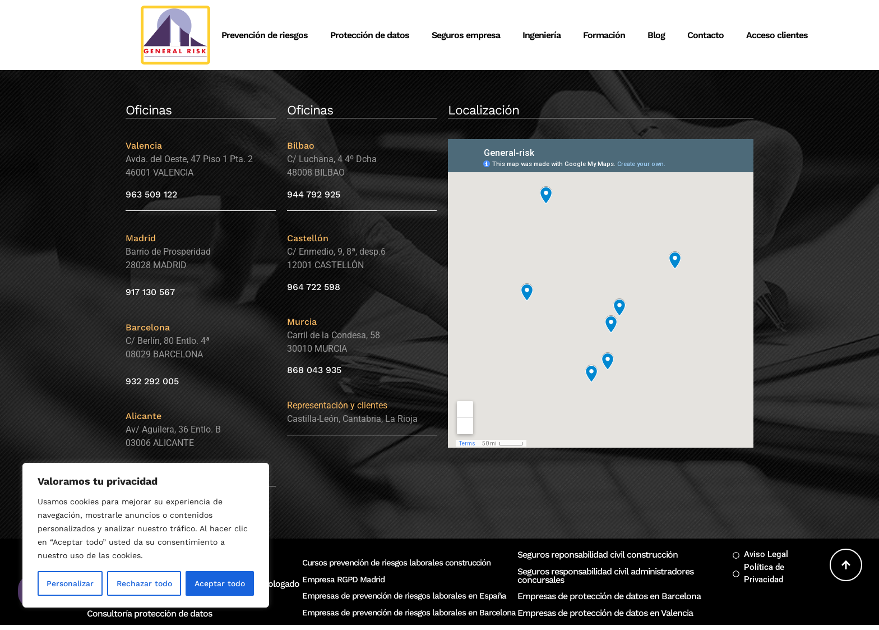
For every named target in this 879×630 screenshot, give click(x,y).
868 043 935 (314, 370)
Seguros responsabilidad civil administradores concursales (605, 575)
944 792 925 (313, 194)
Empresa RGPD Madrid (343, 579)
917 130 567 (150, 292)
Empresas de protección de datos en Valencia (605, 613)
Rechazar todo (144, 583)
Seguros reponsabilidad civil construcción (597, 554)
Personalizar (70, 583)
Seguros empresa (466, 35)
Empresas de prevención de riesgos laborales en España (404, 596)
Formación (604, 35)
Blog (656, 35)
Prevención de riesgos (264, 35)
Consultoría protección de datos (149, 613)
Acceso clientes (777, 35)
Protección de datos (369, 35)
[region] (145, 535)
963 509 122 (151, 194)
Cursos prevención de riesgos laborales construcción (396, 563)
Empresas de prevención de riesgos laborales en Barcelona (409, 613)
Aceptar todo (220, 583)
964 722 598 (313, 287)
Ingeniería (541, 35)
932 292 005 (152, 381)
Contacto (705, 35)
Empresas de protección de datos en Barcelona (609, 596)
